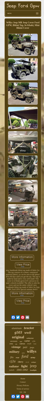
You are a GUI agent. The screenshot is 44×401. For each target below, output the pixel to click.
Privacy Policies (23, 385)
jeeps (32, 347)
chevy (20, 362)
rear (17, 357)
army (33, 357)
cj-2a (23, 353)
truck (29, 344)
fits (11, 357)
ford (25, 356)
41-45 (27, 362)
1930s (11, 344)
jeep (33, 366)
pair (25, 347)
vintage (16, 347)
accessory (13, 341)
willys (31, 351)
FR (25, 392)
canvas (22, 344)
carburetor (30, 338)
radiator (14, 366)
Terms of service (23, 389)
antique (33, 362)
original (18, 337)
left (16, 344)
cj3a (33, 341)
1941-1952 (22, 370)
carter (27, 341)
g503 (18, 332)
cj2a (12, 361)
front (35, 344)
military (14, 351)
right (21, 341)
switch (11, 370)
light (24, 366)
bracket (29, 328)
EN (21, 392)
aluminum (17, 328)
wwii (27, 332)
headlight (33, 370)
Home (23, 379)
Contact (23, 382)
